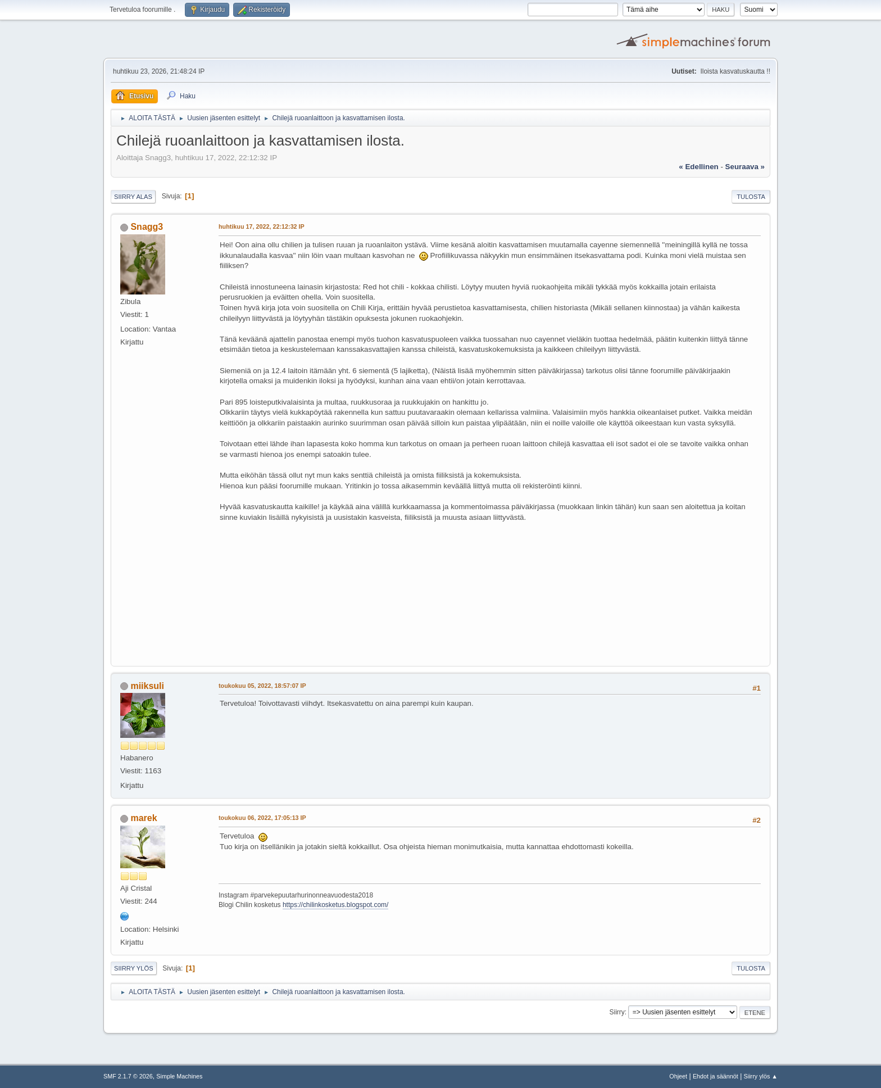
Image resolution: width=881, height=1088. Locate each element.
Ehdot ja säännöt (715, 1076)
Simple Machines (179, 1076)
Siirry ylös (133, 968)
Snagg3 (146, 227)
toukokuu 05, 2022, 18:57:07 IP (262, 685)
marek (143, 818)
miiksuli (147, 686)
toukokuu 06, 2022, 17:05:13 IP (262, 817)
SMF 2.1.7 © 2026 (128, 1076)
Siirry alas (133, 196)
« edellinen (698, 166)
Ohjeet (678, 1076)
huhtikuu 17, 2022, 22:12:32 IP (262, 226)
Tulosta (751, 196)
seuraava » (745, 166)
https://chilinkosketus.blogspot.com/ (336, 905)
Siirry (616, 1012)
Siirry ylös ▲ (761, 1076)
